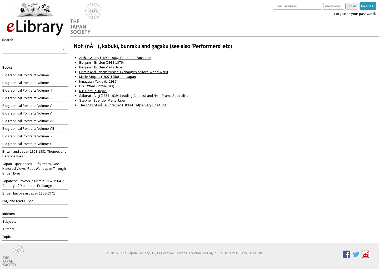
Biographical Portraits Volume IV (27, 98)
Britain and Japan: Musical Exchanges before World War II (123, 71)
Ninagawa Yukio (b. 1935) (98, 81)
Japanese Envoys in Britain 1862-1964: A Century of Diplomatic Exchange (33, 183)
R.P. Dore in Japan (93, 90)
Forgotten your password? (355, 13)
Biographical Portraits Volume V (27, 105)
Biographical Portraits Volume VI (27, 113)
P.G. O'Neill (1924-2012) (96, 86)
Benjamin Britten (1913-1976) (101, 62)
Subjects (9, 221)
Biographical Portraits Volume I (26, 75)
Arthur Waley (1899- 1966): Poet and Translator (115, 57)
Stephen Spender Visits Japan (103, 100)
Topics (7, 236)
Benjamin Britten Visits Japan (101, 67)
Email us (256, 253)
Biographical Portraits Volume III (27, 90)
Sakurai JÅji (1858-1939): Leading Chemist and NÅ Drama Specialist (133, 95)
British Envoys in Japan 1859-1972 (28, 193)
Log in (351, 6)
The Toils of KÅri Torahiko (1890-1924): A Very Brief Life (123, 105)
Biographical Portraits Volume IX (27, 136)
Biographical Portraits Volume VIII (28, 128)
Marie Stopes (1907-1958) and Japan (107, 76)
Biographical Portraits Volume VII (27, 120)
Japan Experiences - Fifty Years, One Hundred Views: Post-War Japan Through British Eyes (34, 168)
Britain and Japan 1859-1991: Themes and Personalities (34, 153)
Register (368, 6)
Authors (8, 229)
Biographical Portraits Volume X (27, 143)
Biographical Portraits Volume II (26, 82)
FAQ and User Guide (17, 200)
